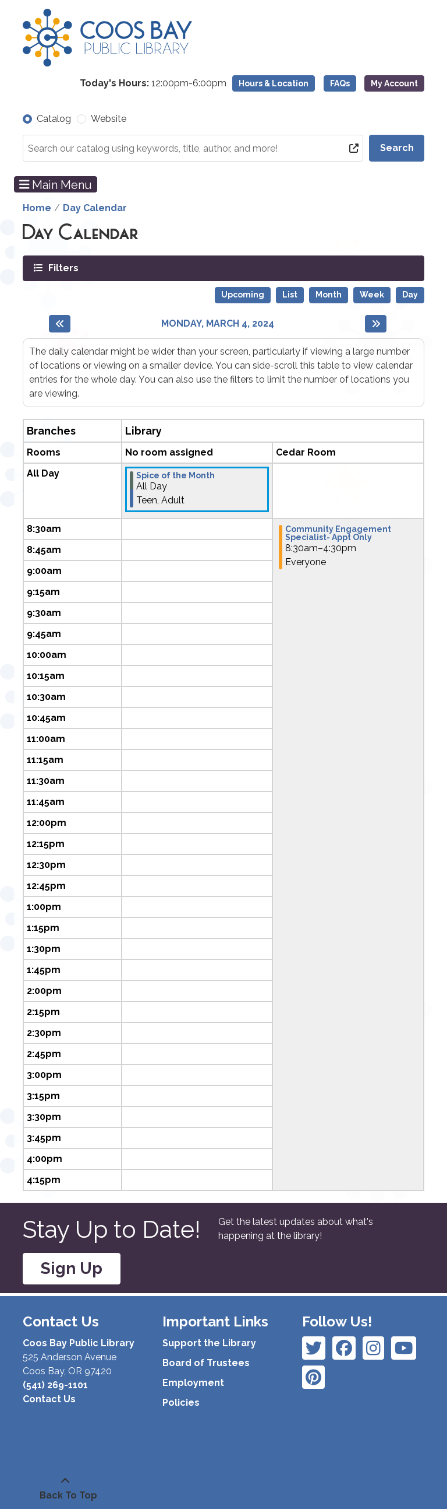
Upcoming (242, 294)
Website (108, 118)
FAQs (340, 83)
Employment (193, 1382)
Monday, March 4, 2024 (217, 323)
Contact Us (49, 1399)
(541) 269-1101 (55, 1385)
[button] (153, 83)
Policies (181, 1402)
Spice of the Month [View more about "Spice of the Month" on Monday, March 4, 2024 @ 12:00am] (175, 475)
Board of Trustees (206, 1362)
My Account (394, 83)
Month (328, 294)
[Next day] (375, 323)
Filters (62, 267)
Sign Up (71, 1268)
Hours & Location (273, 83)
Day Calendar (95, 207)
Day (410, 294)
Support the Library (209, 1343)
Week (372, 294)
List (289, 294)
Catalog (54, 118)
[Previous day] (59, 323)
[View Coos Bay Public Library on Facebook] (313, 1348)
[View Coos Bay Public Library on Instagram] (344, 1348)
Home (37, 207)
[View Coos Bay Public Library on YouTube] (313, 1377)
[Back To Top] (65, 1488)
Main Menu (56, 184)
